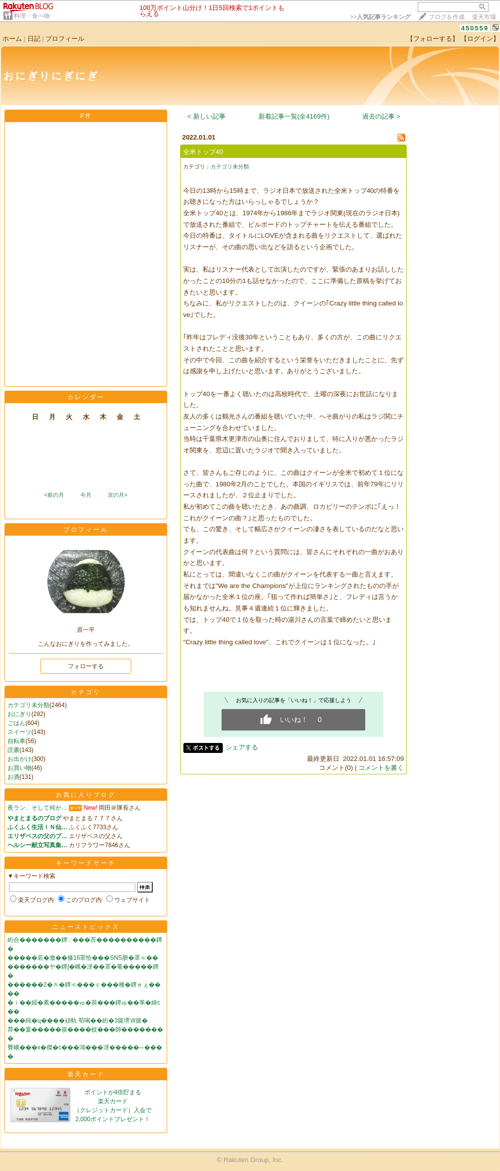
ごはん (16, 723)
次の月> (117, 495)
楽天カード (86, 1074)
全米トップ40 (203, 151)
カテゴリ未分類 (28, 705)
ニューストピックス (86, 926)
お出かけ (19, 758)
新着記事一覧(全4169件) (294, 116)
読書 (13, 749)
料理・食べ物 (32, 15)
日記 (33, 38)
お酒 (13, 776)
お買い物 (19, 767)
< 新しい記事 (207, 116)
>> (380, 16)
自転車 (16, 740)
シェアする (242, 747)
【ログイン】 (480, 38)
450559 (475, 28)
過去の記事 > (381, 116)
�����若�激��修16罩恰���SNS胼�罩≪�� (82, 957)
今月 (85, 495)
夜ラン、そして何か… (37, 807)
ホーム (12, 38)
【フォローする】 (433, 38)
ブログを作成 (447, 16)
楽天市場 (484, 16)
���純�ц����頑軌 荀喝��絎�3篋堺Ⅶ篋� (77, 1020)
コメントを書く (381, 767)
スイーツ (19, 732)
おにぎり (19, 714)
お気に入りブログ (86, 794)
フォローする (86, 666)
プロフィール (64, 38)
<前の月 (53, 495)
